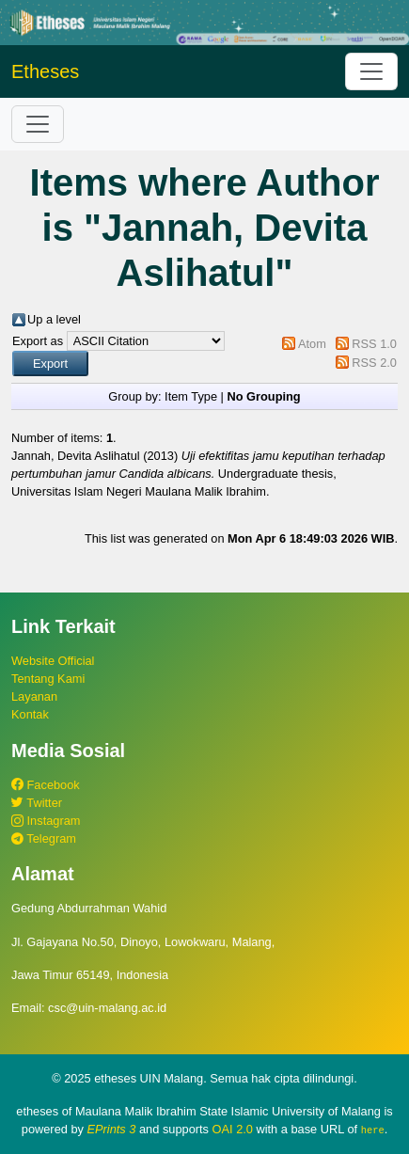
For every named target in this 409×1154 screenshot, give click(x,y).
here (373, 1129)
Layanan (34, 696)
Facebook (45, 785)
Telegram (43, 838)
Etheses (45, 71)
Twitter (36, 803)
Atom (312, 344)
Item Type (191, 396)
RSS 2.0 (374, 363)
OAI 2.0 (232, 1129)
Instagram (45, 821)
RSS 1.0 (374, 344)
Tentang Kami (48, 679)
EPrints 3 (111, 1129)
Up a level (54, 319)
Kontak (30, 714)
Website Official (52, 661)
